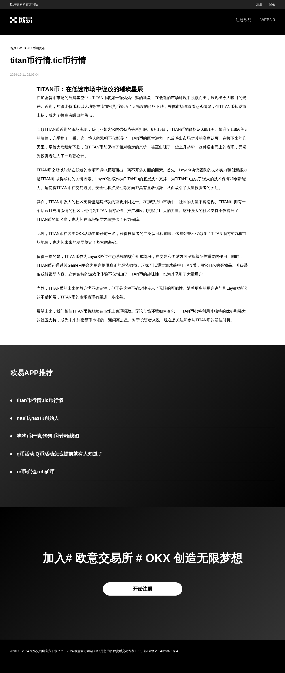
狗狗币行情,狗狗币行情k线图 (48, 436)
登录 (272, 4)
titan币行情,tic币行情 (40, 400)
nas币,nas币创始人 (38, 418)
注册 (259, 4)
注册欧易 (243, 20)
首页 (13, 48)
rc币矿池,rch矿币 (36, 471)
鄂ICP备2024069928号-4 (161, 651)
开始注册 (142, 589)
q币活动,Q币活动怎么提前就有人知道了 (60, 454)
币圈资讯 (39, 48)
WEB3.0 (267, 20)
